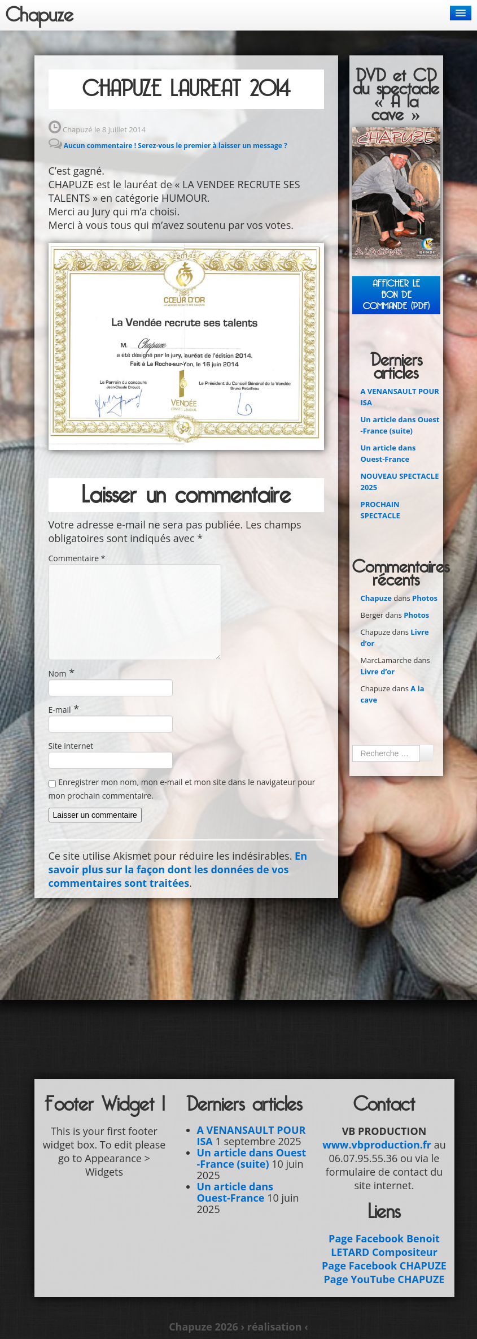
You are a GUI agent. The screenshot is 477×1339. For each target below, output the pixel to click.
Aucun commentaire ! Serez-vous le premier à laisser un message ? (175, 145)
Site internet (71, 745)
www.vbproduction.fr (376, 1144)
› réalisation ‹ (274, 1326)
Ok (426, 753)
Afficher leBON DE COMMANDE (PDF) (396, 295)
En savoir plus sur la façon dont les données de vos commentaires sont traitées (178, 869)
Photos (424, 598)
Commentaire (77, 558)
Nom (58, 673)
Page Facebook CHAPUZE (384, 1265)
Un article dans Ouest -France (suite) (252, 1158)
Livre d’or (378, 671)
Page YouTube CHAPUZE (384, 1279)
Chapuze (39, 15)
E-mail (60, 709)
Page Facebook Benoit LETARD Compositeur (384, 1245)
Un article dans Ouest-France (235, 1192)
